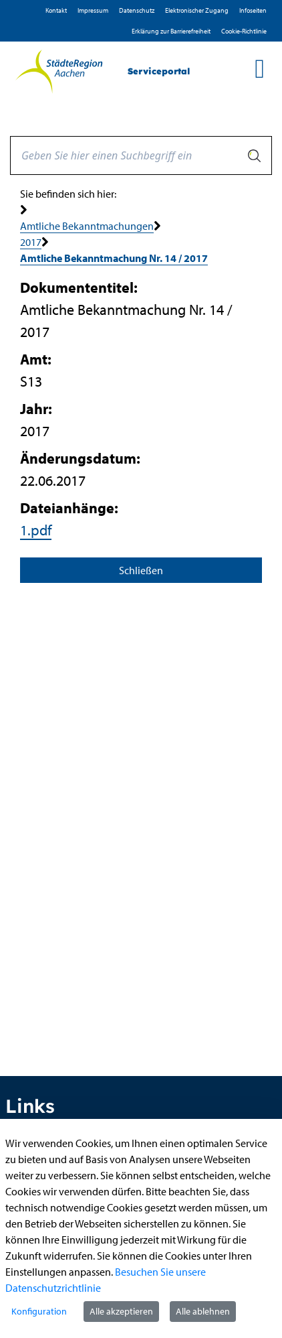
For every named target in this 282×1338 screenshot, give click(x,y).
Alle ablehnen (203, 1311)
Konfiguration (39, 1311)
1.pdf (35, 530)
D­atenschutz (136, 10)
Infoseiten (253, 10)
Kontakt (56, 10)
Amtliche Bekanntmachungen (87, 225)
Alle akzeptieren (121, 1311)
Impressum (93, 10)
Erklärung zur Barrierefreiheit (171, 31)
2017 (30, 242)
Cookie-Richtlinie (244, 31)
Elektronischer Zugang (197, 10)
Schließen (141, 570)
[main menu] (259, 68)
